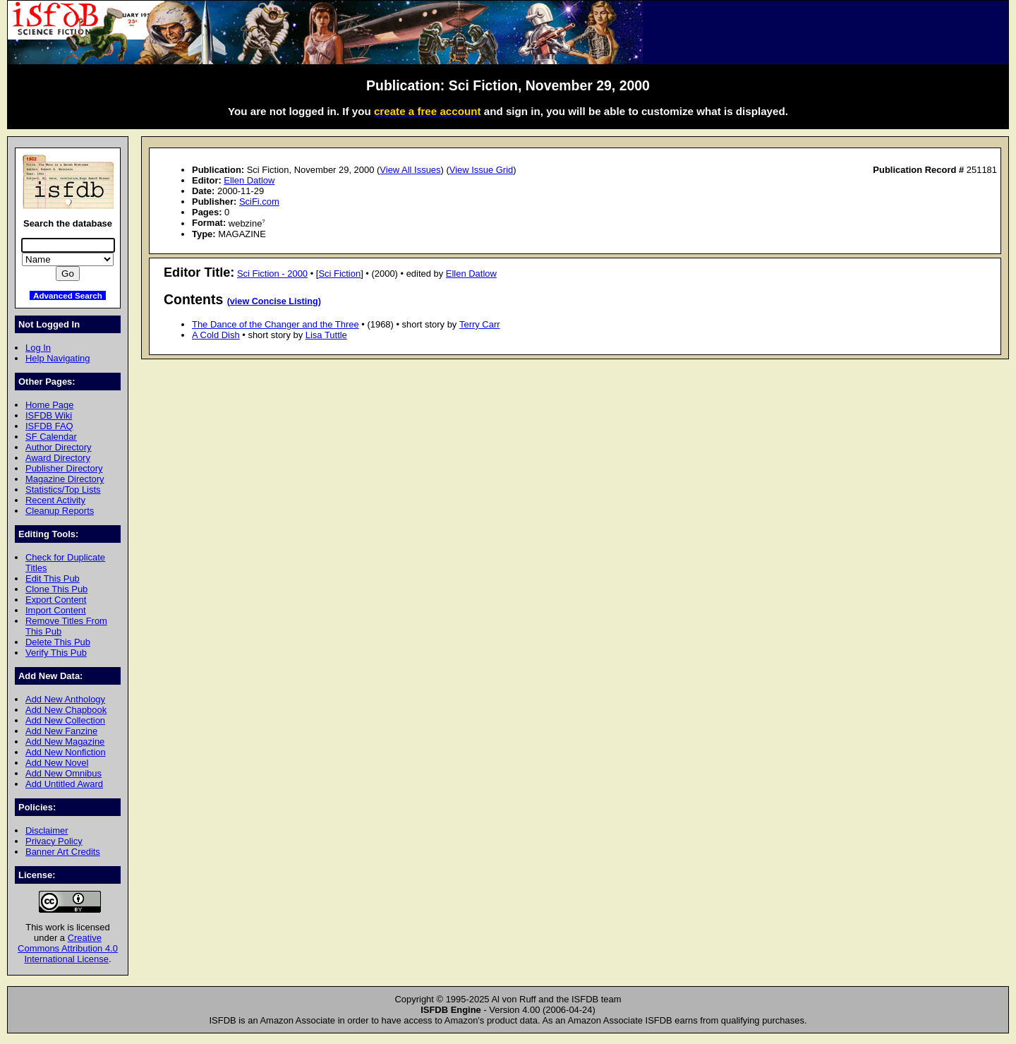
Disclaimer (46, 830)
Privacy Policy (54, 841)
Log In (38, 347)
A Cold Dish (216, 335)
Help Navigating (57, 358)
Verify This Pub (56, 652)
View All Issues (410, 169)
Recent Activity (55, 500)
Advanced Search (67, 295)
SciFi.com (259, 201)
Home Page (49, 405)
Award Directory (57, 457)
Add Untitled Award (64, 784)
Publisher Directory (63, 468)
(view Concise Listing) (274, 301)
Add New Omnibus (63, 773)
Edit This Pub (52, 578)
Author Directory (58, 447)
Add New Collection (65, 720)
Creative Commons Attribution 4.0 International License (68, 948)
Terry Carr (479, 324)
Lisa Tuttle (326, 335)
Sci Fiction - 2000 (272, 273)
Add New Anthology (65, 699)
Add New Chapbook (66, 709)
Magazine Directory (64, 479)
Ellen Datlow (249, 180)
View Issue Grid (481, 169)
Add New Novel (56, 762)
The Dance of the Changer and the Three (275, 324)
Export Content (55, 599)
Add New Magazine (64, 741)
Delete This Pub (57, 642)
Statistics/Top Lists (63, 489)
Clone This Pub (56, 589)
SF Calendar (51, 436)
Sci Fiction (339, 273)
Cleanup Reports (59, 510)
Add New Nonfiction (65, 752)
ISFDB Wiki (48, 415)
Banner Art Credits (62, 851)
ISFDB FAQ (49, 426)
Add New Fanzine (61, 731)
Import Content (55, 610)
